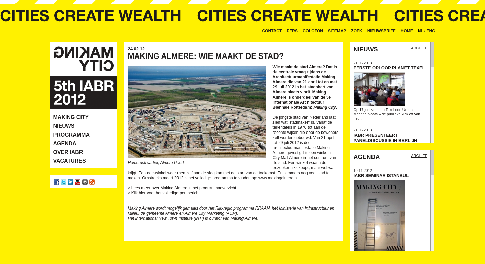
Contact (272, 31)
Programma (71, 135)
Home (407, 31)
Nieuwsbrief (381, 31)
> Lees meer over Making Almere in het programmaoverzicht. (182, 188)
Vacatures (69, 161)
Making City (71, 117)
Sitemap (337, 31)
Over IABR (68, 152)
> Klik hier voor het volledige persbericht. (164, 193)
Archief (419, 48)
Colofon (313, 31)
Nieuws (64, 126)
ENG (430, 31)
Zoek (356, 31)
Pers (292, 31)
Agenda (64, 143)
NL (420, 31)
